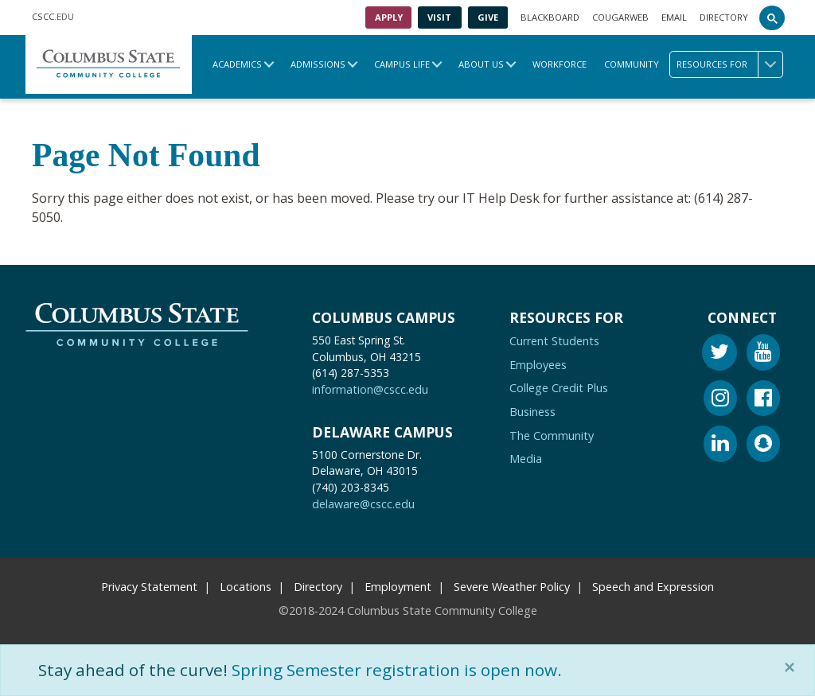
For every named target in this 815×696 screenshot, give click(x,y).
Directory (724, 17)
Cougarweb (620, 17)
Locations (245, 586)
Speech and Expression (653, 586)
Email (674, 17)
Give (488, 17)
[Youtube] (763, 354)
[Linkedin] (720, 445)
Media (525, 458)
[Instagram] (720, 400)
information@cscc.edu (370, 389)
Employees (538, 364)
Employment (398, 586)
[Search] (772, 17)
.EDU (53, 17)
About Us (481, 64)
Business (532, 411)
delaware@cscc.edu (363, 503)
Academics (237, 64)
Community (631, 64)
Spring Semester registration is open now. (397, 670)
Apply (389, 17)
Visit (439, 17)
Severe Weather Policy (512, 586)
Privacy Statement (149, 586)
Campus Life (402, 64)
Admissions (318, 64)
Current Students (554, 340)
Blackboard (550, 17)
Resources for (729, 64)
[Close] (792, 667)
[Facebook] (763, 400)
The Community (551, 435)
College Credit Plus (558, 387)
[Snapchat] (763, 445)
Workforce (559, 64)
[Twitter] (719, 354)
